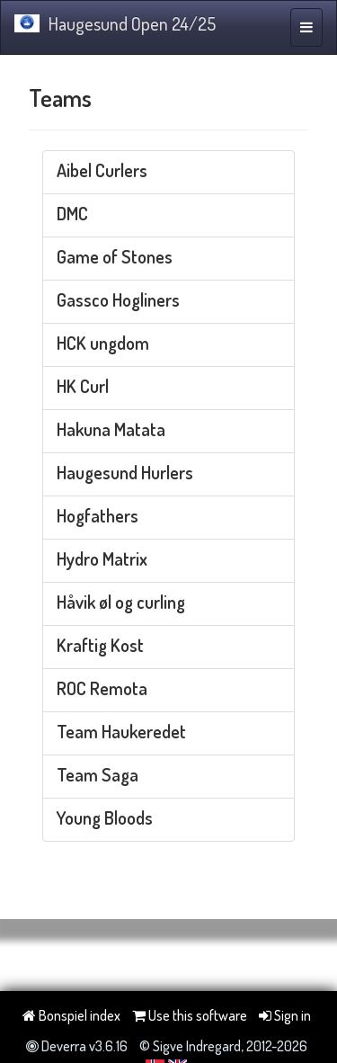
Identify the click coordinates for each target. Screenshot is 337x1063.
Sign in (285, 1015)
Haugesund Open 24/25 (115, 23)
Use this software (189, 1015)
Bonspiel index (71, 1015)
